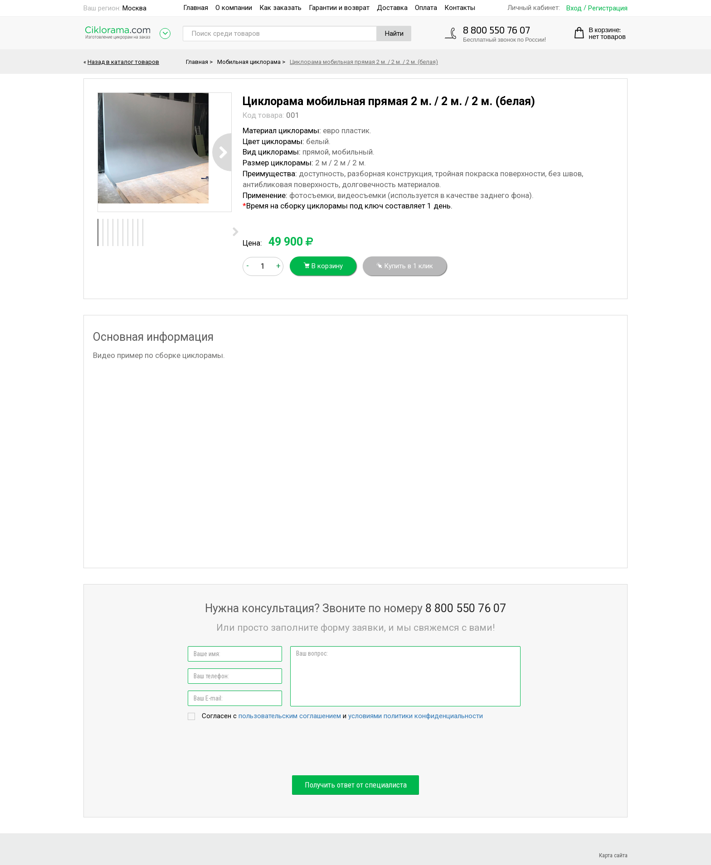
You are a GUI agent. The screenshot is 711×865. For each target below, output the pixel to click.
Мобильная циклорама (249, 61)
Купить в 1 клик (404, 266)
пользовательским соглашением (290, 716)
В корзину (323, 266)
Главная (195, 8)
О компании (233, 8)
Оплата (426, 8)
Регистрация (608, 8)
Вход (574, 8)
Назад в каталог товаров (123, 61)
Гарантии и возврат (339, 8)
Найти (394, 33)
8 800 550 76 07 (496, 29)
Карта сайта (613, 855)
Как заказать (280, 8)
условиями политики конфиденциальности (415, 716)
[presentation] (355, 748)
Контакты (459, 8)
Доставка (392, 8)
